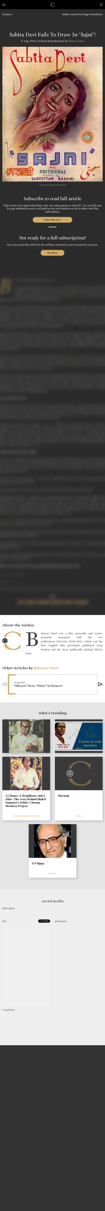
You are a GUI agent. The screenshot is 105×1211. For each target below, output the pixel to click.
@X (4, 921)
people (52, 873)
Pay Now (52, 252)
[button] (100, 684)
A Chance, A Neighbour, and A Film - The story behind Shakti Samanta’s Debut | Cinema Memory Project (26, 801)
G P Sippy (38, 863)
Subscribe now (52, 219)
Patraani (63, 795)
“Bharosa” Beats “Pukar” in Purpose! (38, 686)
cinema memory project (26, 815)
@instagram (8, 908)
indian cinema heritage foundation (82, 14)
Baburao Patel (76, 41)
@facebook (60, 921)
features (7, 14)
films (79, 815)
